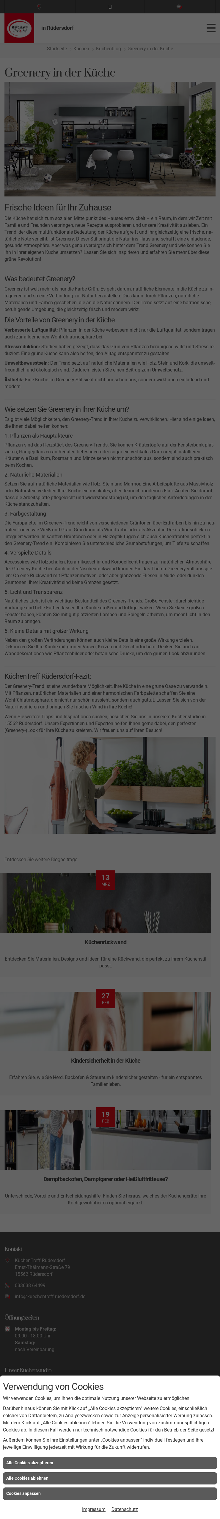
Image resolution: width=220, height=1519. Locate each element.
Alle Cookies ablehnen (27, 1478)
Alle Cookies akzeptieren (29, 1462)
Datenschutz (124, 1509)
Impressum (94, 1509)
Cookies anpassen (23, 1493)
